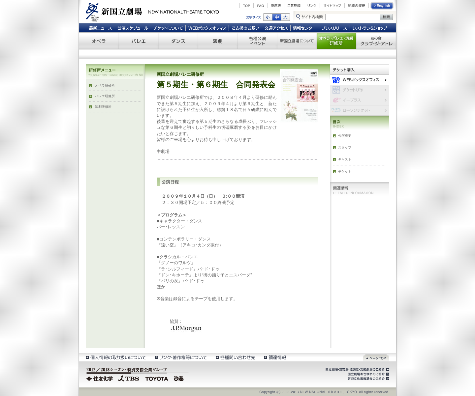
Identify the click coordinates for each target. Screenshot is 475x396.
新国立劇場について (297, 40)
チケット (344, 171)
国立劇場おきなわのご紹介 (367, 374)
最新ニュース (100, 27)
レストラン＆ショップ (370, 27)
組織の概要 (356, 6)
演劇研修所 (103, 106)
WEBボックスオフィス (207, 27)
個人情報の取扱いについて (115, 357)
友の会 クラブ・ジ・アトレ (376, 40)
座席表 (276, 6)
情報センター (305, 27)
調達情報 (275, 357)
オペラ (99, 40)
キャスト (344, 159)
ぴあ (180, 378)
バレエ (138, 40)
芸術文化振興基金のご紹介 (367, 379)
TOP (246, 6)
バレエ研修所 (105, 96)
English (382, 6)
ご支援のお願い (245, 27)
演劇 (218, 40)
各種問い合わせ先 (235, 357)
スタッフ (344, 147)
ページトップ (376, 357)
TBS (129, 378)
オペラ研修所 (105, 85)
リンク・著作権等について (180, 357)
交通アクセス (276, 27)
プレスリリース (334, 27)
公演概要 (344, 135)
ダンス (178, 40)
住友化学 (100, 378)
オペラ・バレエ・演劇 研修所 (336, 40)
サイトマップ (332, 6)
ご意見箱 (294, 6)
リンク (312, 6)
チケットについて (168, 27)
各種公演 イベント (257, 40)
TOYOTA (157, 378)
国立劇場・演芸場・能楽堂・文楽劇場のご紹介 (356, 369)
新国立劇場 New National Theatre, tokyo (152, 11)
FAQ (261, 6)
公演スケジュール (133, 27)
